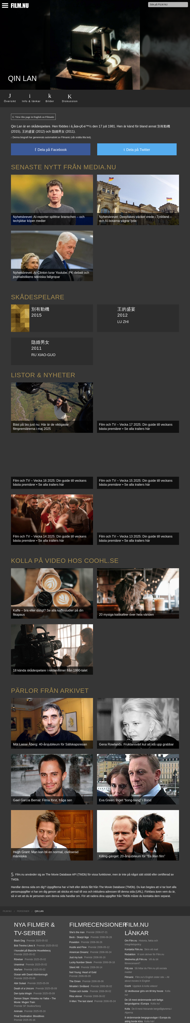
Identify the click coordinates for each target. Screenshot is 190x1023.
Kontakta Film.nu (134, 917)
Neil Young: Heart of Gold (82, 940)
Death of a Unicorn (24, 956)
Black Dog (19, 908)
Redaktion (130, 922)
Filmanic (129, 945)
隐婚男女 (58, 131)
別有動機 (163, 126)
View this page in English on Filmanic (33, 117)
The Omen (75, 949)
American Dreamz (78, 920)
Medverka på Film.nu (136, 927)
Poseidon (74, 910)
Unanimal (19, 932)
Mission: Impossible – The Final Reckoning (36, 997)
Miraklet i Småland (79, 954)
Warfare (18, 937)
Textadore (130, 994)
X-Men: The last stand (81, 969)
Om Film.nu (131, 908)
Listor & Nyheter (43, 368)
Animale (18, 979)
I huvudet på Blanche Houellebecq (32, 918)
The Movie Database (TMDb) (117, 855)
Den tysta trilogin (23, 961)
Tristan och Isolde (78, 959)
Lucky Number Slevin (80, 930)
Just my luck (75, 925)
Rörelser (18, 927)
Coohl (128, 954)
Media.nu (130, 999)
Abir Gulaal (20, 951)
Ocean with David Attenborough (31, 942)
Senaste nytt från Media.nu (63, 167)
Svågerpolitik (132, 1012)
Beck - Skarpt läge (79, 905)
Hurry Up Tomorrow (24, 992)
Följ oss (129, 936)
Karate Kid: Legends (25, 1011)
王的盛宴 (28, 131)
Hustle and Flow (77, 915)
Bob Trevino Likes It (24, 913)
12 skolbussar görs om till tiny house (144, 959)
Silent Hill (74, 935)
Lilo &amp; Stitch (23, 1006)
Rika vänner (75, 964)
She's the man (76, 900)
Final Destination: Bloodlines (29, 984)
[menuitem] (7, 879)
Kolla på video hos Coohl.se (65, 544)
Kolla (127, 976)
